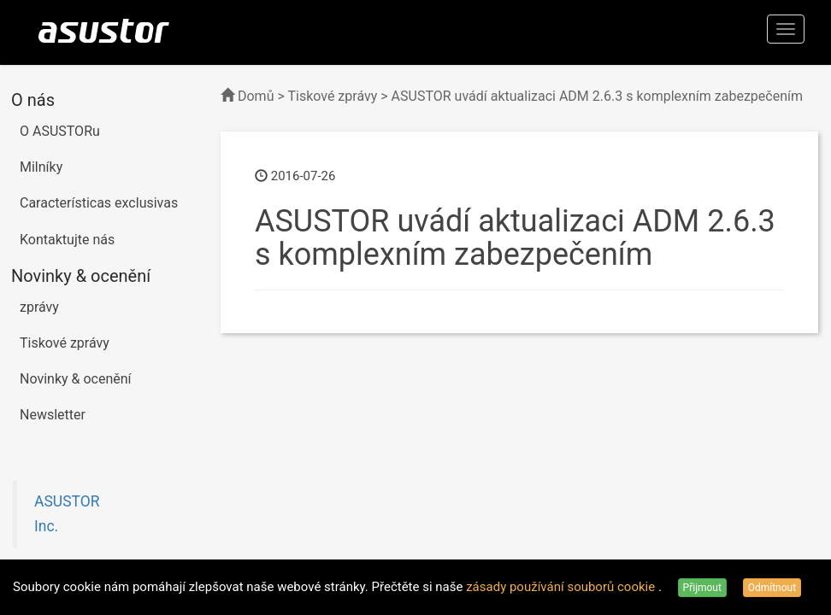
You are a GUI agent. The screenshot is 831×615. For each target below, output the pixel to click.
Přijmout (702, 588)
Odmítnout (772, 588)
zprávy (39, 307)
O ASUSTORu (60, 131)
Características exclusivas (99, 203)
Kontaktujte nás (67, 239)
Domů (256, 96)
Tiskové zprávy (64, 343)
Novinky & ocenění (76, 379)
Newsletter (52, 415)
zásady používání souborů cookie (562, 586)
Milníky (41, 167)
